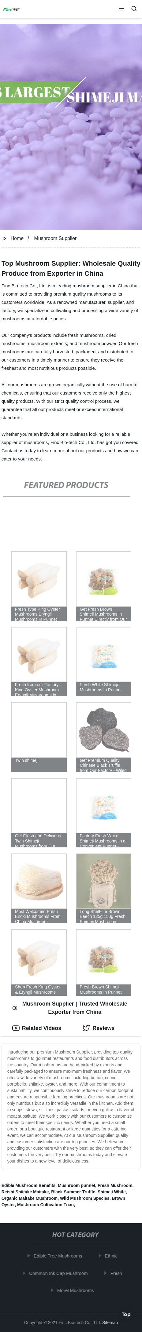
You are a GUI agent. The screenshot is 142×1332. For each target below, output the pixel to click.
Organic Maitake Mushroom (30, 1198)
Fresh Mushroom (115, 1185)
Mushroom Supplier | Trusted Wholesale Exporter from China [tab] (69, 1008)
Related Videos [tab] (37, 1028)
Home (17, 238)
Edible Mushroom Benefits (29, 1185)
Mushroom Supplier (55, 238)
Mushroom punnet (76, 1185)
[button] (121, 9)
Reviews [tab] (98, 1028)
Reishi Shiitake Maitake (25, 1191)
